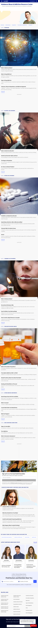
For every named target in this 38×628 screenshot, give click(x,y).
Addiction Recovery (16, 609)
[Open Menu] (2, 1)
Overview (2, 24)
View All (3, 91)
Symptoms (30, 24)
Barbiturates (34, 537)
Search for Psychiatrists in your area (19, 575)
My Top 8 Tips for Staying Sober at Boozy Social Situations (31, 566)
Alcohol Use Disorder (16, 611)
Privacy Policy (20, 482)
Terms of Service (28, 483)
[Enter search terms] (15, 626)
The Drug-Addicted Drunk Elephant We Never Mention (17, 566)
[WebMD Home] (6, 1)
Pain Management (29, 605)
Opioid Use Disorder (16, 614)
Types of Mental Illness (29, 602)
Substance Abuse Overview (17, 601)
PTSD (27, 607)
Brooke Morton (31, 560)
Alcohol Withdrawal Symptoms (7, 537)
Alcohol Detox (27, 537)
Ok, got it (33, 622)
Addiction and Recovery (18, 537)
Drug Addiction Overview (17, 604)
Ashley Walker (6, 560)
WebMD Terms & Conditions (14, 482)
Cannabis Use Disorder (29, 595)
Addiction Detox (16, 606)
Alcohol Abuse (8, 24)
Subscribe (19, 480)
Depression (28, 600)
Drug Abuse (14, 24)
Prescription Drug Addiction (22, 24)
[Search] (36, 1)
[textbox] (9, 581)
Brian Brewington (19, 560)
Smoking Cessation (29, 610)
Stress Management (29, 612)
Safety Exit (33, 625)
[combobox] (9, 581)
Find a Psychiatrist (16, 599)
